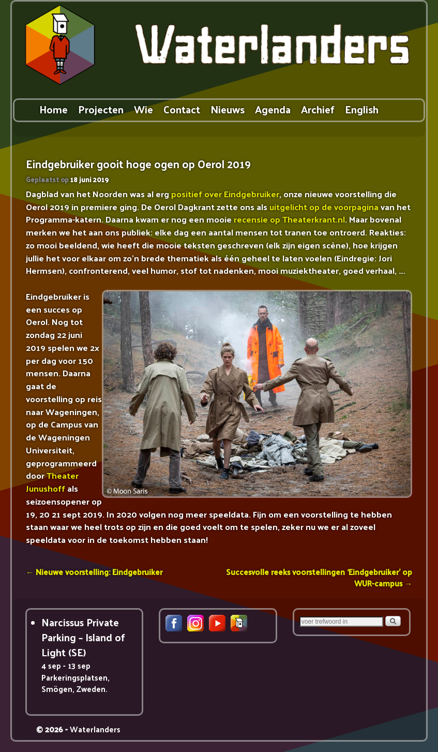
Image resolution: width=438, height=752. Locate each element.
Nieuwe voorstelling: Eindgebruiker (94, 572)
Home (53, 109)
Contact (181, 109)
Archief (318, 109)
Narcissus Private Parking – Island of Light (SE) (83, 637)
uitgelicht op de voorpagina (324, 206)
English (362, 109)
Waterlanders (95, 729)
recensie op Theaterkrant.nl (289, 219)
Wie (143, 109)
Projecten (101, 109)
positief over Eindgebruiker (225, 193)
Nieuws (227, 109)
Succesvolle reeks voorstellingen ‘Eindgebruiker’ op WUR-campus (319, 577)
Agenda (273, 109)
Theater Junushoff (52, 481)
